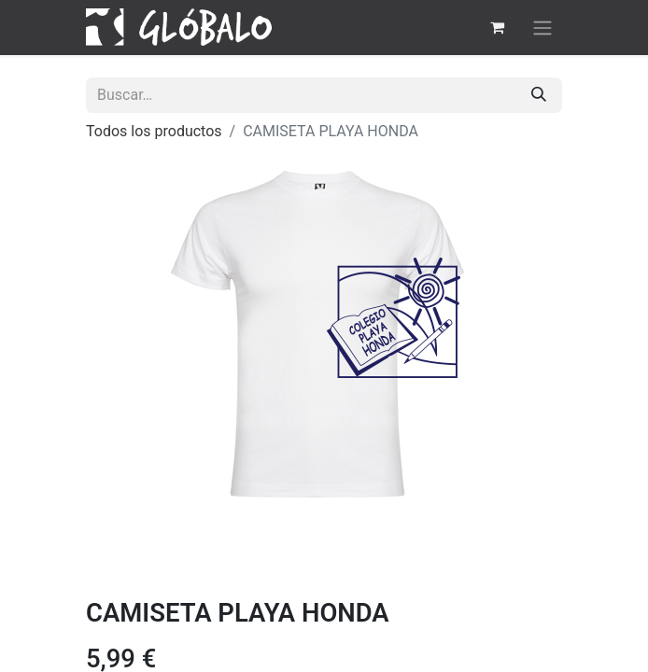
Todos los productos (154, 131)
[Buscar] (538, 95)
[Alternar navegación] (542, 27)
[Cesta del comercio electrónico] (496, 27)
